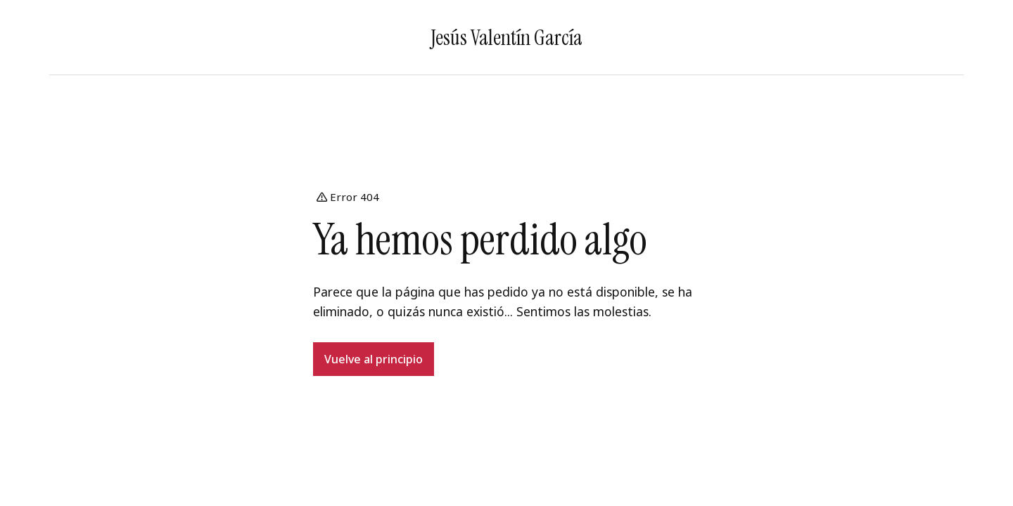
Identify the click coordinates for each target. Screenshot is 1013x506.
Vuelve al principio (373, 359)
